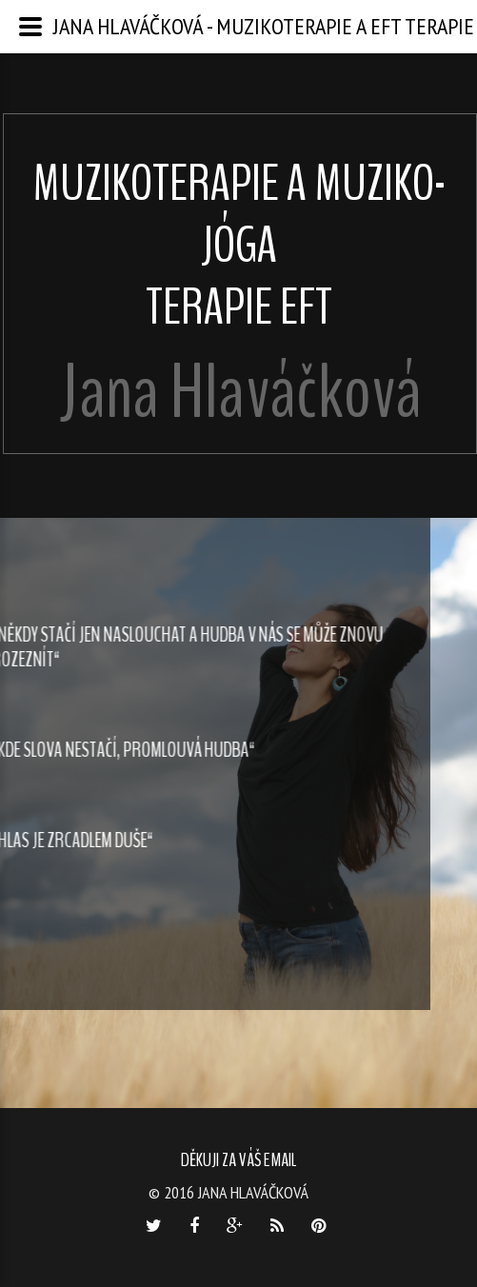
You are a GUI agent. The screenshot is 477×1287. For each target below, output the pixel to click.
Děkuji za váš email (238, 1160)
